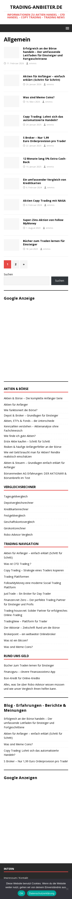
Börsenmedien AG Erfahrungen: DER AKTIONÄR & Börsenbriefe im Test (35, 475)
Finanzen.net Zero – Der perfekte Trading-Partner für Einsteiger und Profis (34, 602)
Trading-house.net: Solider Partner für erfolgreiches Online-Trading (35, 613)
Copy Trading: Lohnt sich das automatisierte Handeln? (43, 118)
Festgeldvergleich (14, 515)
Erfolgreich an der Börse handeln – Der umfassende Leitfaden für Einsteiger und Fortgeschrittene (43, 54)
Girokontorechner (15, 528)
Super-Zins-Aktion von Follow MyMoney (43, 221)
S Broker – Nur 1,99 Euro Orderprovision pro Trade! (44, 139)
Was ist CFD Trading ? (17, 564)
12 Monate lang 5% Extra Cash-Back (44, 160)
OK (21, 893)
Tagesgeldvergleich (16, 496)
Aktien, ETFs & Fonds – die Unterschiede (29, 421)
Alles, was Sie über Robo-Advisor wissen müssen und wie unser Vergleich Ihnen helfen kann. (34, 686)
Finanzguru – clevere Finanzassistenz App (29, 671)
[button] (66, 28)
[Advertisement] (36, 340)
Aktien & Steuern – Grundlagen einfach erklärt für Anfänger (34, 465)
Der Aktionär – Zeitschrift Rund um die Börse (32, 627)
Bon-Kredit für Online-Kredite (22, 678)
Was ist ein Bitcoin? (16, 640)
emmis (32, 63)
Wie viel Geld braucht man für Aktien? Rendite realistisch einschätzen (32, 454)
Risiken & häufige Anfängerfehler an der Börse (32, 447)
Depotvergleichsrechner (18, 502)
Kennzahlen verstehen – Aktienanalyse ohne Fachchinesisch (31, 428)
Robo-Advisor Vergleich (18, 534)
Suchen (8, 274)
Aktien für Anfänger (16, 404)
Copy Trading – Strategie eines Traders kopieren (34, 570)
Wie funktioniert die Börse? (20, 410)
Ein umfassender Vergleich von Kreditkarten (44, 181)
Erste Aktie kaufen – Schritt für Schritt (27, 441)
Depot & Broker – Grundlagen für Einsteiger (31, 415)
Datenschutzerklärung (41, 893)
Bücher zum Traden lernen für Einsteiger (44, 242)
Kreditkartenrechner (16, 509)
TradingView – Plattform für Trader (25, 621)
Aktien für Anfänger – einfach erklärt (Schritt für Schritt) (44, 78)
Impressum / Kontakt (16, 878)
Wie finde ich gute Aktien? (20, 436)
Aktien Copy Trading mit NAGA (44, 200)
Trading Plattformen (16, 576)
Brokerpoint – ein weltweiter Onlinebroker (30, 634)
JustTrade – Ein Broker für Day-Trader (27, 593)
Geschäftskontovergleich (19, 522)
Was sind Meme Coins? (39, 97)
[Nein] (67, 889)
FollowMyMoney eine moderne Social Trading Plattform (32, 585)
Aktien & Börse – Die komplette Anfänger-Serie (33, 398)
